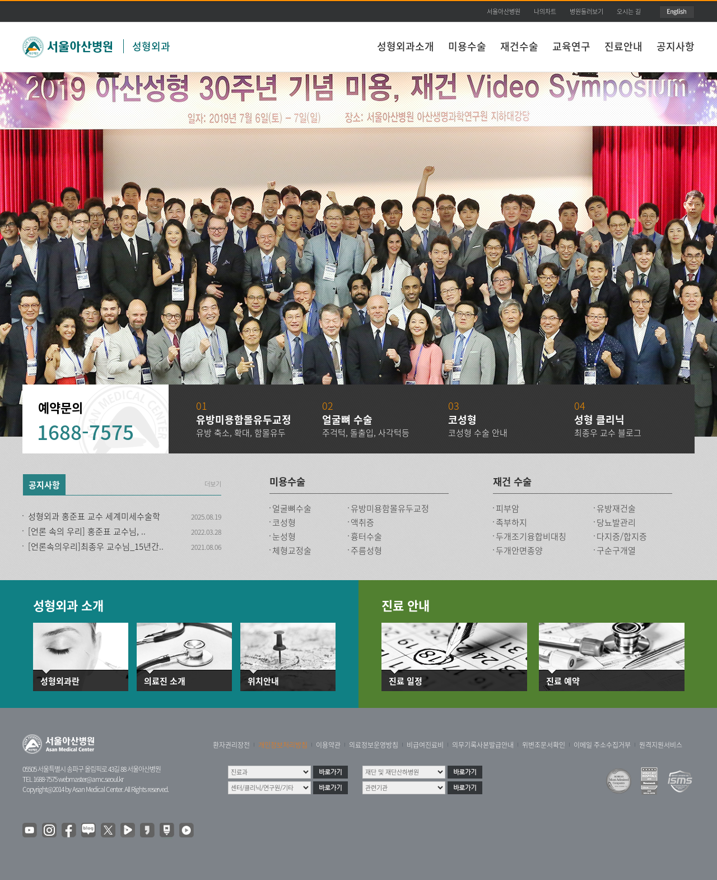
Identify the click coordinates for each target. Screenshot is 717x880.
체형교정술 (291, 550)
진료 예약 (563, 681)
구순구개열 (616, 550)
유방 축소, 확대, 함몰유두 (241, 433)
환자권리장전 (231, 745)
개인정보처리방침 (283, 745)
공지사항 (676, 46)
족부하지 (511, 522)
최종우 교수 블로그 (607, 433)
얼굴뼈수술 (291, 508)
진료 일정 (405, 681)
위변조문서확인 (543, 745)
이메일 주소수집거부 (602, 745)
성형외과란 (60, 681)
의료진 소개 (164, 681)
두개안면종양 (519, 550)
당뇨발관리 (616, 522)
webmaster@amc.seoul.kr (90, 779)
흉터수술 (366, 536)
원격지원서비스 (660, 745)
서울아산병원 (503, 11)
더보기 (212, 484)
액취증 (362, 522)
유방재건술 (616, 508)
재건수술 (519, 46)
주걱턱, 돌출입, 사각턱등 (365, 433)
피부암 (507, 508)
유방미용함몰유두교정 (390, 508)
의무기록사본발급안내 (483, 745)
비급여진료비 (425, 745)
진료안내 (623, 46)
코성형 (284, 522)
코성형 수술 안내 (478, 433)
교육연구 (571, 46)
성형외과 (151, 46)
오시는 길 (629, 11)
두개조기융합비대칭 (531, 536)
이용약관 (328, 745)
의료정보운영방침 (373, 745)
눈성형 (284, 536)
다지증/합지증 (622, 536)
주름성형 (366, 550)
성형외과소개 (405, 46)
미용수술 (467, 46)
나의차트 (545, 11)
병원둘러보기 (586, 11)
